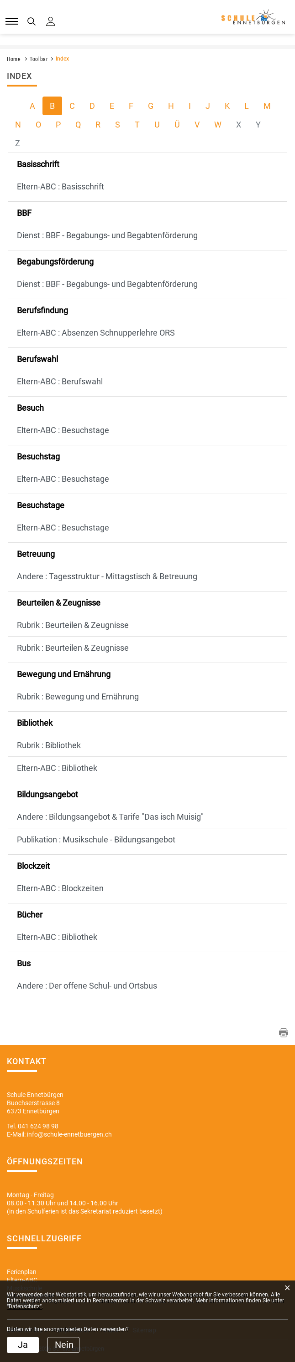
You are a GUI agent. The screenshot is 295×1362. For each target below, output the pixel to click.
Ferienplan (22, 1271)
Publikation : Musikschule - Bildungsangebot (96, 839)
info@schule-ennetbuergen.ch (69, 1134)
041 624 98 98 (38, 1126)
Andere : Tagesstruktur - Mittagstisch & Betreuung (107, 576)
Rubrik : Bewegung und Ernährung (78, 696)
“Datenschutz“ (24, 1306)
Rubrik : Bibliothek (49, 745)
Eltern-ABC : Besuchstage (63, 430)
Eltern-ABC (22, 1280)
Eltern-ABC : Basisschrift (60, 186)
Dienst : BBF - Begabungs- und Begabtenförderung (107, 235)
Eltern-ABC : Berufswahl (60, 381)
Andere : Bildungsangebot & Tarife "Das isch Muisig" (110, 816)
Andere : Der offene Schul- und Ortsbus (87, 985)
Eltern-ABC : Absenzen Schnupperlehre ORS (96, 332)
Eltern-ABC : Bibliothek (57, 768)
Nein (64, 1344)
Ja (23, 1344)
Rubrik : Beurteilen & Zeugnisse (73, 625)
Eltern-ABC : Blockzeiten (60, 888)
